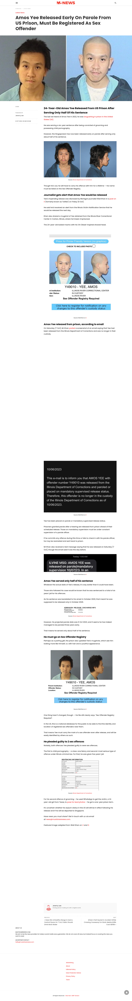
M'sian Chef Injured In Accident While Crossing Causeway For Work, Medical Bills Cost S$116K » (100, 922)
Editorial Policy (71, 969)
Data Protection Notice (73, 973)
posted (72, 328)
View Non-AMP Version (72, 996)
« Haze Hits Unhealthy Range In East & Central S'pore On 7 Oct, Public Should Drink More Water (58, 922)
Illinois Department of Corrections (82, 180)
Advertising (69, 963)
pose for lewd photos (76, 802)
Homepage (18, 8)
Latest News (27, 8)
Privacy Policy (70, 976)
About (68, 966)
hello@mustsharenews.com (24, 942)
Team (68, 980)
